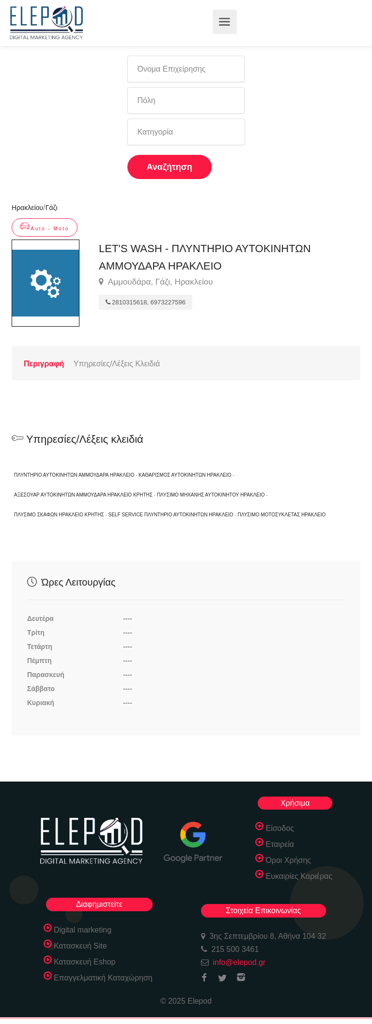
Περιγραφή (44, 364)
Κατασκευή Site (80, 946)
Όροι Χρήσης (288, 860)
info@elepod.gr (239, 962)
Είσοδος (279, 828)
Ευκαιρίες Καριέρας (298, 876)
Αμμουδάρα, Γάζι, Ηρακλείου (156, 282)
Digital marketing (82, 930)
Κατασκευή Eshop (85, 962)
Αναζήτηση (170, 167)
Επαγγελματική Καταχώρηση (103, 978)
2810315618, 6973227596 (146, 302)
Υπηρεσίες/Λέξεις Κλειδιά (117, 364)
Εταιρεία (279, 844)
